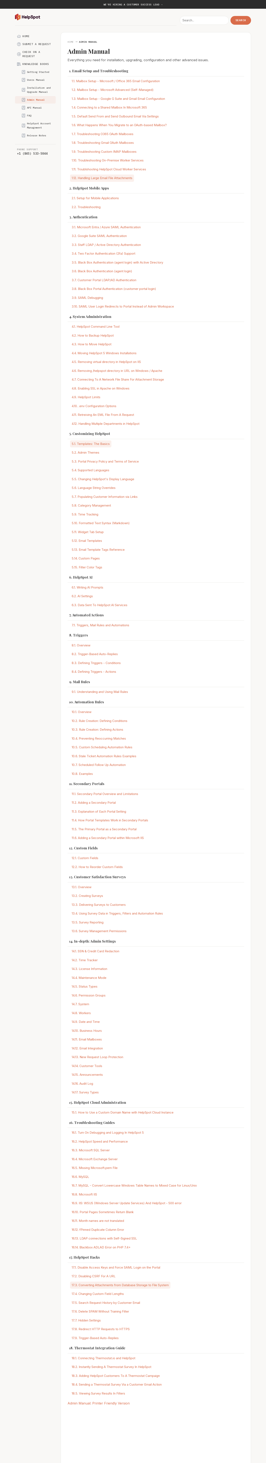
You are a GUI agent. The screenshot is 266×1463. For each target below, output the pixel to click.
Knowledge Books (33, 64)
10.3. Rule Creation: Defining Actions (97, 730)
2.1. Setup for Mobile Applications (95, 198)
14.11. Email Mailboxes (87, 1039)
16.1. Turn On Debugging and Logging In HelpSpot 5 (108, 1132)
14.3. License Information (89, 969)
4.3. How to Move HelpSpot (91, 344)
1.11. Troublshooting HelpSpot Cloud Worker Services (109, 169)
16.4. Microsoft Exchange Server (95, 1159)
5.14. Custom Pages (86, 558)
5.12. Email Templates (87, 541)
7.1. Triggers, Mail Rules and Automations (100, 625)
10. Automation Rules (86, 702)
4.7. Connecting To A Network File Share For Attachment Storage (118, 379)
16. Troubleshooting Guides (92, 1122)
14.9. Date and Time (86, 1022)
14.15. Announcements (87, 1075)
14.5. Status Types (84, 986)
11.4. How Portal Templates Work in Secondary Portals (110, 820)
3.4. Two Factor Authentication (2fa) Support (103, 253)
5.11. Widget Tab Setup (88, 532)
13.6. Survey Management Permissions (99, 931)
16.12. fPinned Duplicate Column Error (98, 1230)
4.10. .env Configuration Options (94, 406)
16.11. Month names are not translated (98, 1221)
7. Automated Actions (86, 615)
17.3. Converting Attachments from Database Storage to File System (120, 1285)
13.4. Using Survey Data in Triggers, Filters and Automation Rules (117, 913)
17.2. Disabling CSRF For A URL (94, 1276)
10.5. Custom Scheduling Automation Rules (102, 747)
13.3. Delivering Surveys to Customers (99, 905)
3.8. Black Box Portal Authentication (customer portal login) (114, 289)
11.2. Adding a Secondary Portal (94, 803)
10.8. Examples (82, 774)
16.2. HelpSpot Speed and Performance (100, 1141)
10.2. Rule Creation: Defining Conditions (99, 721)
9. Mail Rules (79, 681)
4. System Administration (90, 316)
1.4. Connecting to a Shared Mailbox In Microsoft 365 (109, 107)
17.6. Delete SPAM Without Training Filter (100, 1311)
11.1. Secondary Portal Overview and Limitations (105, 794)
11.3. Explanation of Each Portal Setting (99, 811)
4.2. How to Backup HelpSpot (93, 335)
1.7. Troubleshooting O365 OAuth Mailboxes (102, 134)
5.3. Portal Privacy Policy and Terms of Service (105, 461)
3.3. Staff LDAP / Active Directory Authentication (106, 245)
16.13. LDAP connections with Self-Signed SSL (104, 1238)
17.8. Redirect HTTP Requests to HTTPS (101, 1329)
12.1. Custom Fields (85, 858)
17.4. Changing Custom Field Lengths (98, 1294)
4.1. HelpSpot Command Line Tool (95, 327)
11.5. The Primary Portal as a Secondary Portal (104, 829)
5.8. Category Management (91, 505)
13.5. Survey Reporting (87, 922)
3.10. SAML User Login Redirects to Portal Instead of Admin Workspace (123, 306)
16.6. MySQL (80, 1177)
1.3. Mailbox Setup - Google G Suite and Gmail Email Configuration (118, 99)
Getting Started (35, 72)
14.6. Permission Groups (89, 995)
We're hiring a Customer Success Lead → (133, 4)
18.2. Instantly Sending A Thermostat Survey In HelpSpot (111, 1367)
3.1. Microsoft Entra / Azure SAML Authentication (106, 227)
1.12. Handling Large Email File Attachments (102, 178)
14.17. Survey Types (85, 1092)
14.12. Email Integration (87, 1048)
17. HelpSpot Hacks (84, 1257)
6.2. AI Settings (82, 596)
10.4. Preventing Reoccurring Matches (99, 738)
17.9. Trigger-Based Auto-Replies (95, 1338)
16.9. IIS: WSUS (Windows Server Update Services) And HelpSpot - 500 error (127, 1203)
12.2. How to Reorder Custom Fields (97, 867)
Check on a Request (28, 54)
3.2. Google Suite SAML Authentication (99, 236)
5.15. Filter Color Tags (87, 567)
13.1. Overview (81, 887)
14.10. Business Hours (87, 1031)
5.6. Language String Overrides (94, 488)
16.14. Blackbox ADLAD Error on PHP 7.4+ (101, 1247)
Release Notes (34, 135)
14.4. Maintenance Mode (89, 978)
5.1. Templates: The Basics (91, 444)
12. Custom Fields (83, 848)
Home (23, 36)
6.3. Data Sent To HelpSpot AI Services (99, 605)
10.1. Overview (81, 712)
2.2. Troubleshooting (86, 207)
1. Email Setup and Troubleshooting (98, 70)
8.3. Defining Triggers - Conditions (96, 663)
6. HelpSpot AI (80, 577)
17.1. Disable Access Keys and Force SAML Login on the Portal (116, 1267)
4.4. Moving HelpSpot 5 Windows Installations (104, 353)
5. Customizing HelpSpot (89, 433)
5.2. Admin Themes (85, 452)
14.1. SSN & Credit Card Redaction (95, 951)
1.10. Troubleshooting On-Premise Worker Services (108, 160)
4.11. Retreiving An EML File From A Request (103, 415)
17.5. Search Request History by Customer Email (106, 1303)
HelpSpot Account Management (36, 125)
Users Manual (33, 80)
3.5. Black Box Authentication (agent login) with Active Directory (117, 262)
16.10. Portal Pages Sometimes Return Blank (103, 1212)
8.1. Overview (81, 645)
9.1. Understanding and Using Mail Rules (100, 692)
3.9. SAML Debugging (87, 298)
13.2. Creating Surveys (87, 896)
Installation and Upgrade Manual (36, 89)
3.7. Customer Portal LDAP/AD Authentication (104, 280)
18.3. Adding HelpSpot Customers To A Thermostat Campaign (116, 1376)
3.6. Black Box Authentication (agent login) (102, 271)
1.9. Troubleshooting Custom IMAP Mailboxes (104, 152)
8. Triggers (78, 635)
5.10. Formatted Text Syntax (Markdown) (101, 523)
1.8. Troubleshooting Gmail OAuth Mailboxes (103, 143)
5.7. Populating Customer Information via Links (105, 497)
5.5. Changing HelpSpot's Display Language (103, 479)
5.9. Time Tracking (85, 514)
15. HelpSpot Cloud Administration (97, 1102)
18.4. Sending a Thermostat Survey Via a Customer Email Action (117, 1384)
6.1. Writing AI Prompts (87, 587)
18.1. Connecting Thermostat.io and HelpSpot (103, 1358)
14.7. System (80, 1004)
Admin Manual (33, 100)
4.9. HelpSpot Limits (86, 397)
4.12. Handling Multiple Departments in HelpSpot (105, 424)
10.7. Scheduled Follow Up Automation (99, 765)
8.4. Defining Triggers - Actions (94, 672)
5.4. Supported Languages (90, 470)
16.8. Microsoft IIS (84, 1194)
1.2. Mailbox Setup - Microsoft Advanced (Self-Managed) (113, 90)
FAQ (26, 115)
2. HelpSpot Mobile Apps (89, 188)
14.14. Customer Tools (87, 1066)
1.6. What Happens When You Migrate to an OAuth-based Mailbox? (119, 125)
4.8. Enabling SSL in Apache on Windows (100, 388)
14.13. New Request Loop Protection (97, 1057)
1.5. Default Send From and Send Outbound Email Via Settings (115, 116)
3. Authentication (83, 217)
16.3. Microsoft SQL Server (91, 1150)
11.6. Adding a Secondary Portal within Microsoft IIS (108, 838)
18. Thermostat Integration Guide (97, 1348)
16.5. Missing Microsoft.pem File (95, 1168)
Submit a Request (34, 44)
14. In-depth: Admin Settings (92, 941)
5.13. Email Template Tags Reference (98, 550)
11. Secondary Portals (86, 783)
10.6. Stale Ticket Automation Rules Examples (104, 756)
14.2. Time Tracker (85, 960)
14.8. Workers (81, 1013)
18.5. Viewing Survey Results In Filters (98, 1393)
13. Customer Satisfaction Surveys (97, 876)
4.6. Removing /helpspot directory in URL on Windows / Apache (117, 371)
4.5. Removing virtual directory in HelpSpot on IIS (106, 362)
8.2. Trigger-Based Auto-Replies (95, 654)
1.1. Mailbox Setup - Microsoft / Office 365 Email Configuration (116, 81)
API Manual (32, 108)
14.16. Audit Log (82, 1084)
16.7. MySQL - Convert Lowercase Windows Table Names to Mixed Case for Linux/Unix (134, 1185)
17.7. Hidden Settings (86, 1320)
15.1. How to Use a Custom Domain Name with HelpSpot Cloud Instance (123, 1112)
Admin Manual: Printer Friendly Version (99, 1403)
